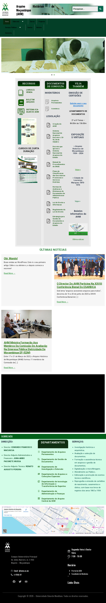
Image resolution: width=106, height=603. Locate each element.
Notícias (39, 27)
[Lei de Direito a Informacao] (48, 203)
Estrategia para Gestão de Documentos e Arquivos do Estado (59, 221)
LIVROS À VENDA (30, 91)
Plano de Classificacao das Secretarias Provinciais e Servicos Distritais (59, 176)
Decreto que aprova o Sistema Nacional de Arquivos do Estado (57, 152)
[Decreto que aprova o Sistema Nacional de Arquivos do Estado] (48, 152)
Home (7, 21)
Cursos (32, 21)
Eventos (29, 27)
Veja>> (78, 170)
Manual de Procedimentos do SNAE (59, 164)
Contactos (8, 33)
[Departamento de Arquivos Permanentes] (39, 452)
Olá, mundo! (47, 258)
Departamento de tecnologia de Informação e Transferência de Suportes (54, 483)
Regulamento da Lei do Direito (59, 211)
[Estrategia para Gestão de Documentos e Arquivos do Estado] (48, 221)
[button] (51, 74)
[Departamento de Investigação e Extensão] (39, 467)
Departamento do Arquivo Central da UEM (53, 500)
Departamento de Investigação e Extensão (52, 468)
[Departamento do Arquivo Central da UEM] (39, 498)
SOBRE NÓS (7, 436)
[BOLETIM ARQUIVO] (21, 102)
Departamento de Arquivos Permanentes (54, 453)
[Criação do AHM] (48, 125)
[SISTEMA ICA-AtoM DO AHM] (21, 111)
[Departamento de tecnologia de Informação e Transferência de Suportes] (39, 481)
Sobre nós (19, 21)
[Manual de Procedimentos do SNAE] (48, 164)
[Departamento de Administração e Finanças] (39, 491)
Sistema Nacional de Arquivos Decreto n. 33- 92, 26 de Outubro (58, 136)
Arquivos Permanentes (56, 102)
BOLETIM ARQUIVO (30, 101)
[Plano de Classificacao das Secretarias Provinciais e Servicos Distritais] (48, 177)
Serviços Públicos (14, 27)
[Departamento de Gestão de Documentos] (39, 459)
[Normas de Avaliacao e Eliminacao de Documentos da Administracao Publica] (48, 192)
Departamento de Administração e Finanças (53, 492)
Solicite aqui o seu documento (78, 104)
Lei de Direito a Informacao (59, 204)
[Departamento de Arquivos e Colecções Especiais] (39, 474)
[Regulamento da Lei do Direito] (48, 211)
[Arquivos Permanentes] (47, 101)
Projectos (42, 21)
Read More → (46, 273)
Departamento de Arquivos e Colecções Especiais (54, 475)
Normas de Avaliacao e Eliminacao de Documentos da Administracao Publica (59, 192)
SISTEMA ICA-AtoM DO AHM (32, 110)
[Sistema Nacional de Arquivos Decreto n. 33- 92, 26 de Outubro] (48, 136)
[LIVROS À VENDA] (21, 93)
